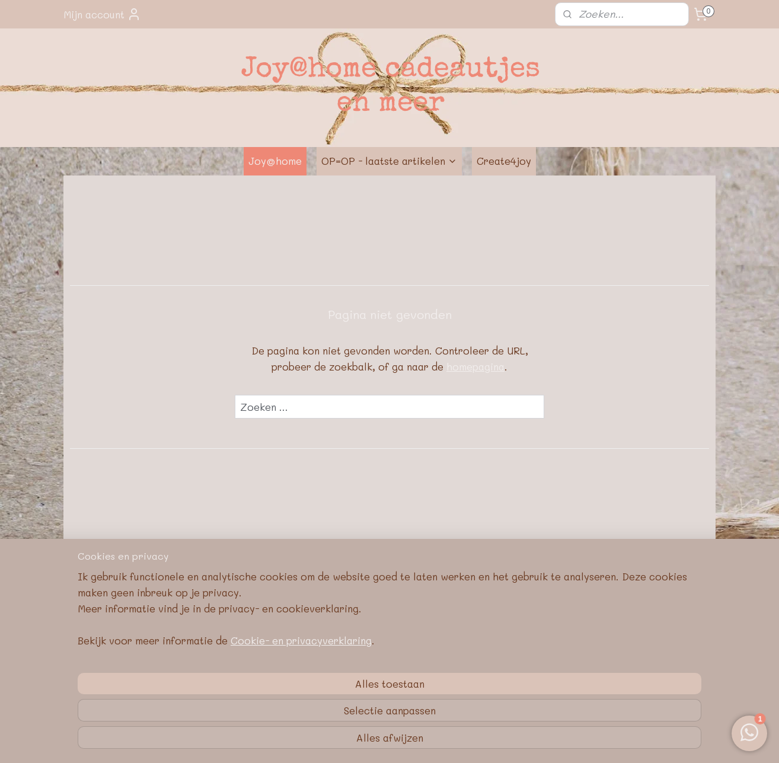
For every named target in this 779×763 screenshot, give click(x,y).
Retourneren (389, 629)
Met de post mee (389, 615)
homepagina (475, 366)
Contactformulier (259, 629)
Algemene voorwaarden (390, 657)
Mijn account (102, 14)
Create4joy (504, 160)
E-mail (259, 615)
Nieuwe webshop (129, 629)
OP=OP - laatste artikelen (389, 160)
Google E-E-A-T (389, 686)
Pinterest (520, 629)
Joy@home (275, 160)
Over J (108, 615)
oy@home (144, 615)
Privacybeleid (389, 672)
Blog (519, 643)
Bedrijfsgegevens (389, 643)
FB (520, 615)
